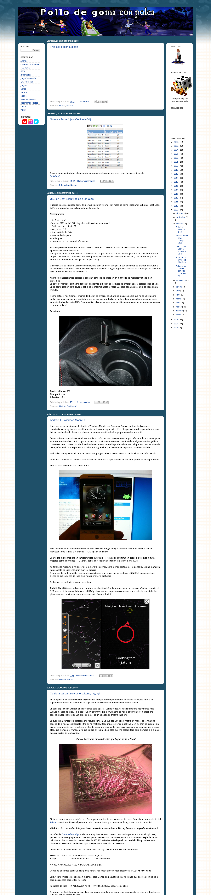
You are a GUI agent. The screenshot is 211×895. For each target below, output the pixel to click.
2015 (176, 186)
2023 (176, 154)
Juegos (24, 85)
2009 (176, 210)
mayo (179, 299)
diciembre (180, 213)
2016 (176, 182)
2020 (176, 166)
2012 (176, 198)
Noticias (69, 105)
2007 (176, 324)
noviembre (181, 217)
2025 (176, 146)
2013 (176, 194)
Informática (64, 185)
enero (179, 314)
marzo (179, 307)
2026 (176, 142)
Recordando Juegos (29, 103)
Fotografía (25, 68)
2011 (176, 202)
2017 (176, 178)
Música (62, 105)
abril (178, 302)
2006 (176, 327)
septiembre (181, 280)
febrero (179, 311)
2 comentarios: (84, 402)
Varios (70, 680)
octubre (179, 223)
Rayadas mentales (28, 99)
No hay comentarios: (86, 181)
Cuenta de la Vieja (70, 834)
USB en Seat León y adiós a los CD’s (72, 198)
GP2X (23, 71)
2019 (176, 170)
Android (24, 61)
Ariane (53, 822)
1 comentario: (83, 101)
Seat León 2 (72, 406)
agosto (179, 287)
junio (178, 295)
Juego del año (27, 82)
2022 (176, 158)
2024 (176, 150)
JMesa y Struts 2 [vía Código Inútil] (70, 119)
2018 (176, 174)
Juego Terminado (28, 78)
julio (178, 291)
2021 (176, 162)
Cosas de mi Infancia (30, 64)
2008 (176, 319)
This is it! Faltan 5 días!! (64, 46)
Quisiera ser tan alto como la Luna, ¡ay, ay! (75, 693)
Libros (23, 89)
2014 (176, 190)
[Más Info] (55, 176)
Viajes (23, 110)
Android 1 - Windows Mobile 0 (67, 420)
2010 (176, 206)
